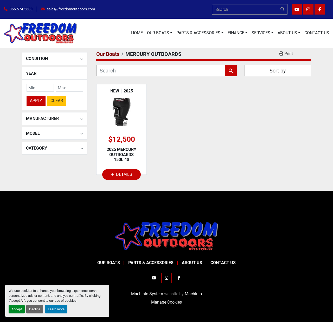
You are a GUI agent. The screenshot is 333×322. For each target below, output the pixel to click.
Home (137, 32)
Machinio (193, 293)
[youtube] (297, 9)
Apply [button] (36, 100)
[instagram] (308, 9)
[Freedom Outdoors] (166, 235)
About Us (287, 32)
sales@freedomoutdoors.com (71, 9)
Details (121, 174)
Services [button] (261, 32)
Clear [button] (56, 100)
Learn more (56, 309)
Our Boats (158, 32)
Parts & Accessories (198, 32)
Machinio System (147, 293)
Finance (236, 32)
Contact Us (316, 32)
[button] (159, 33)
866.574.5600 (21, 9)
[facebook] (320, 9)
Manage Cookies (166, 302)
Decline (34, 309)
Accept (16, 309)
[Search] (249, 9)
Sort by (278, 71)
